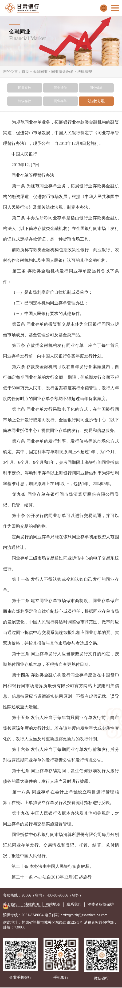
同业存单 (60, 101)
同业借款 (96, 88)
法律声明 (31, 904)
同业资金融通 (62, 72)
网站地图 (52, 904)
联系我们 (73, 904)
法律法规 (84, 72)
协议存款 (24, 101)
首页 (25, 72)
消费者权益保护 (101, 904)
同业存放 (24, 88)
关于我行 (10, 904)
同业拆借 (60, 88)
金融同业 (40, 72)
